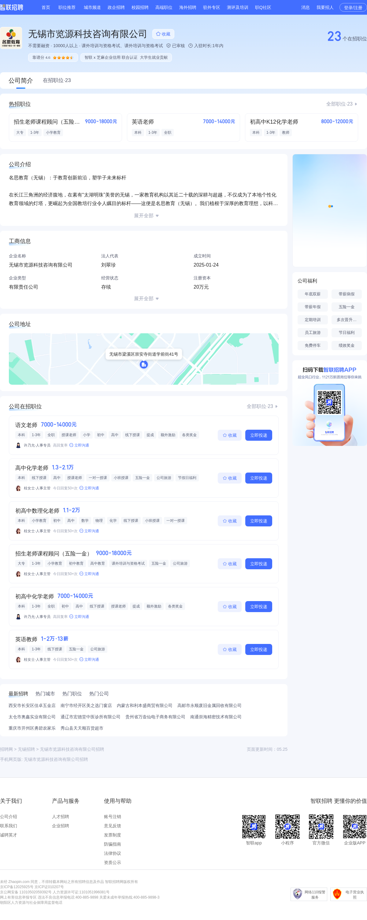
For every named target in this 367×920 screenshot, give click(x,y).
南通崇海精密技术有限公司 (216, 716)
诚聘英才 (8, 834)
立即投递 (258, 435)
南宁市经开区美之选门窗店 (86, 705)
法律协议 (112, 853)
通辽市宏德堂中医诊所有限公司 (90, 716)
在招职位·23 (57, 80)
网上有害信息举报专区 (18, 897)
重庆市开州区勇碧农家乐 (32, 728)
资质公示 (112, 862)
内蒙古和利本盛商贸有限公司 (144, 705)
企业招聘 (60, 825)
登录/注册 (353, 7)
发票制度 (112, 834)
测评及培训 (237, 7)
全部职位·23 (339, 104)
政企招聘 (116, 7)
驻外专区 (211, 7)
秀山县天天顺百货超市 (82, 728)
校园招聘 (140, 7)
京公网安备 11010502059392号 (26, 892)
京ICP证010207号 (49, 887)
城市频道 (92, 7)
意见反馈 (112, 825)
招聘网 (6, 749)
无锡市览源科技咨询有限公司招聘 (56, 759)
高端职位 (163, 7)
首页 (46, 7)
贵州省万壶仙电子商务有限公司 (155, 716)
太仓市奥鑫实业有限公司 (32, 716)
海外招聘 (187, 7)
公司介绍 (8, 816)
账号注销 (112, 816)
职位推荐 (67, 7)
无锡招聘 (26, 749)
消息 (305, 7)
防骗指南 (112, 844)
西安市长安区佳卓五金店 (32, 705)
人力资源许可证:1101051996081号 (81, 892)
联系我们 (8, 825)
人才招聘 (60, 816)
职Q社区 (263, 7)
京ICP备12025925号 (16, 887)
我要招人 (325, 7)
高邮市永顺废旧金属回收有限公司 (209, 705)
